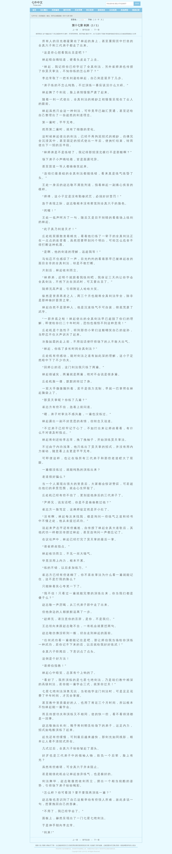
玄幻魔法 (44, 10)
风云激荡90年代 (58, 34)
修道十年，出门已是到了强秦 (95, 34)
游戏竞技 (101, 10)
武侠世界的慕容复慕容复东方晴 (78, 845)
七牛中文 (34, 16)
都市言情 (67, 10)
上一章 (75, 30)
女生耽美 (113, 10)
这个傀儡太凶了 (48, 34)
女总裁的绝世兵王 (62, 845)
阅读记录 (136, 10)
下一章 (97, 30)
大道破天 (93, 845)
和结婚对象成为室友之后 (113, 34)
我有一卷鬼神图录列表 (123, 845)
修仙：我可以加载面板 (54, 16)
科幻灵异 (90, 10)
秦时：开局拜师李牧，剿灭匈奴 (74, 34)
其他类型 (124, 10)
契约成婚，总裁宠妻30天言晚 (106, 845)
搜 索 (137, 3)
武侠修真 (55, 10)
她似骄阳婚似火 (127, 34)
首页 (34, 10)
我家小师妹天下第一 (49, 845)
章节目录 (86, 30)
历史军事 (78, 10)
